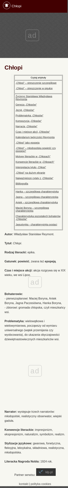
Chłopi (16, 6)
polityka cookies (41, 483)
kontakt (23, 483)
